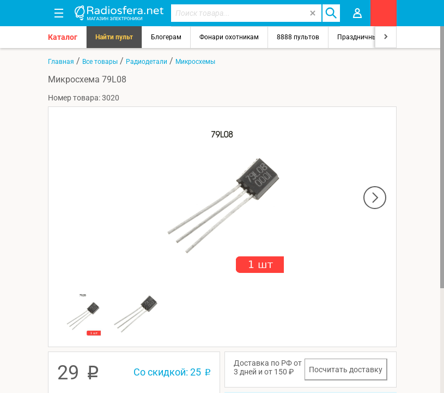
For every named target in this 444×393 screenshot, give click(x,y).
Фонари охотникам (229, 37)
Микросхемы (195, 62)
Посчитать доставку (345, 369)
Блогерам (166, 37)
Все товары (100, 62)
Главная (61, 62)
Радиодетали (146, 62)
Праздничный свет (366, 37)
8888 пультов (298, 37)
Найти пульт (114, 37)
